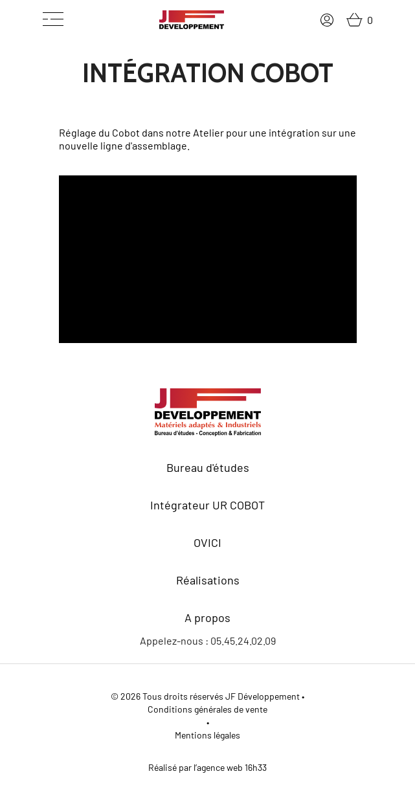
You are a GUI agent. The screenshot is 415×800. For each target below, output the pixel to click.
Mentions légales (207, 734)
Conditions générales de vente (207, 709)
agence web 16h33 (232, 767)
